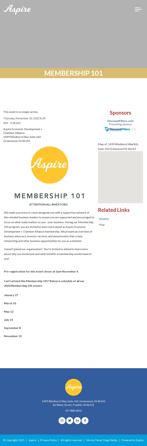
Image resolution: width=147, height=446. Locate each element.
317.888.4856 (73, 410)
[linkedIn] (77, 420)
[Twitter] (69, 420)
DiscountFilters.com (120, 120)
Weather (104, 218)
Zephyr (140, 440)
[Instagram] (62, 420)
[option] (120, 125)
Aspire (32, 440)
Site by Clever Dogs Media (101, 440)
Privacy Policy (48, 440)
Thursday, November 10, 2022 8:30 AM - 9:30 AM (24, 121)
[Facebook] (84, 420)
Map (102, 224)
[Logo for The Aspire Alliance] (17, 9)
